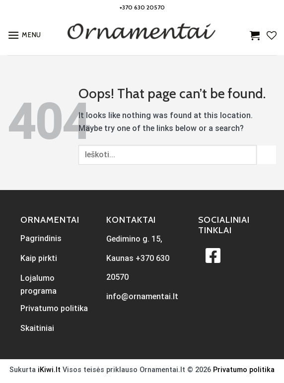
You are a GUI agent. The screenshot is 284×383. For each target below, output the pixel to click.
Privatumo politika (244, 370)
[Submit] (267, 154)
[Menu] (24, 35)
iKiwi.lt (49, 370)
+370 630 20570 (142, 7)
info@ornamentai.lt (142, 296)
